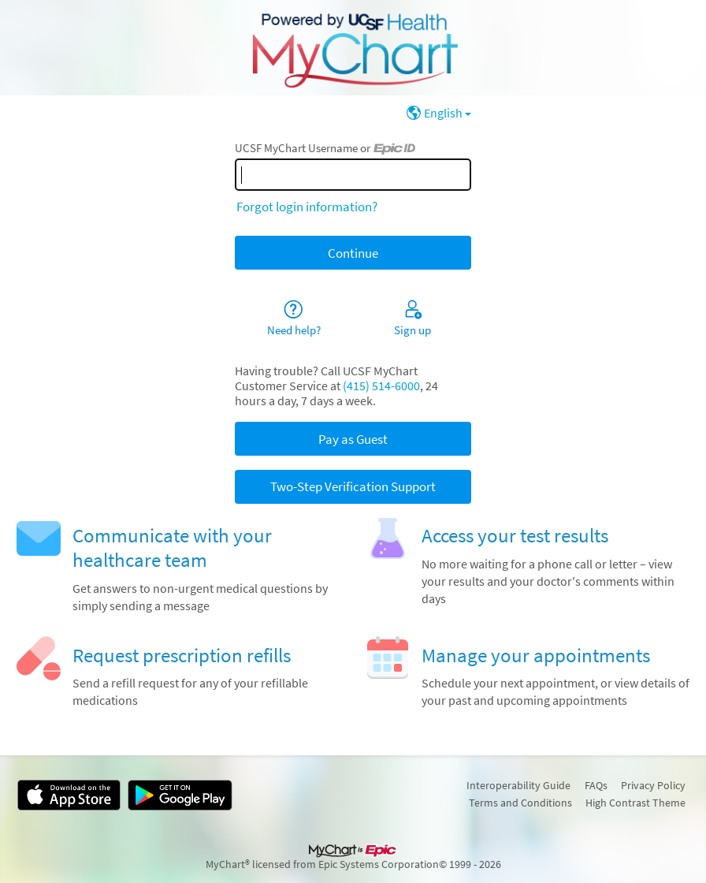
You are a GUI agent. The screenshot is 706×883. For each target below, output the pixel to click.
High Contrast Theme (635, 802)
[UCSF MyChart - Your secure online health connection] (353, 48)
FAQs (596, 785)
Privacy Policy (653, 785)
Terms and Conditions (520, 802)
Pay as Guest (353, 439)
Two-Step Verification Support (353, 486)
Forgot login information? (306, 206)
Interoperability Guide (518, 785)
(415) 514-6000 (381, 385)
